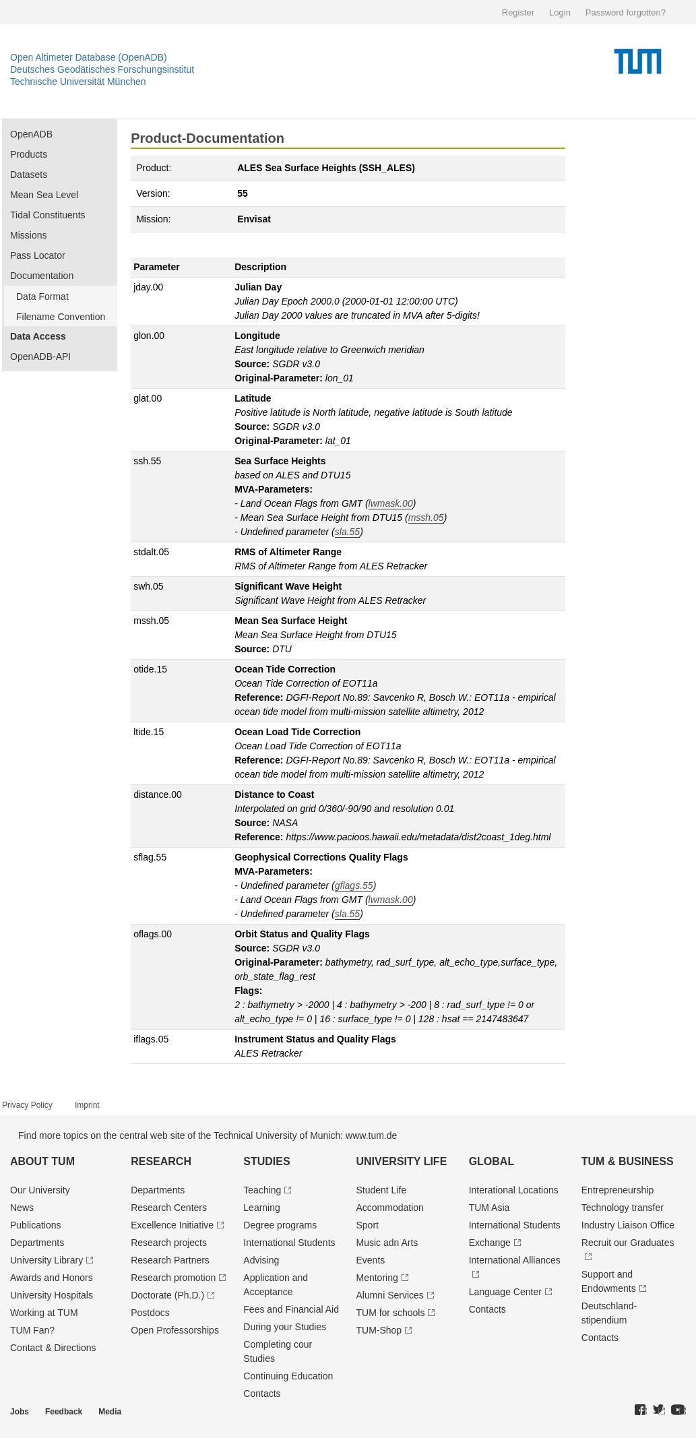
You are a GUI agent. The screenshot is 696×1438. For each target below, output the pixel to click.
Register (518, 12)
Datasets (28, 174)
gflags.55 (354, 885)
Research (161, 1161)
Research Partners (170, 1260)
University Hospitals (51, 1295)
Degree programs (280, 1225)
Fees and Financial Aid (291, 1309)
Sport (367, 1225)
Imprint (87, 1105)
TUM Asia (489, 1207)
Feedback (63, 1411)
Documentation (41, 275)
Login (560, 12)
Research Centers (169, 1207)
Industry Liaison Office (627, 1225)
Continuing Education (288, 1376)
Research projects (169, 1242)
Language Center (505, 1291)
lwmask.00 (391, 503)
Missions (28, 235)
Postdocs (150, 1312)
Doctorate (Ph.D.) (167, 1295)
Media (109, 1411)
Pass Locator (37, 255)
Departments (37, 1242)
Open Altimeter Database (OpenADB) (88, 57)
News (22, 1207)
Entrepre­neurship (617, 1190)
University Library (46, 1260)
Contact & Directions (53, 1347)
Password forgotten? (626, 12)
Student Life (381, 1190)
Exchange (490, 1242)
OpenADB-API (40, 356)
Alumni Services (389, 1295)
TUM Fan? (32, 1330)
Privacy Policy (27, 1105)
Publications (35, 1225)
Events (370, 1260)
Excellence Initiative (172, 1225)
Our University (40, 1190)
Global (492, 1161)
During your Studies (284, 1326)
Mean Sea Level (44, 194)
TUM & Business (627, 1161)
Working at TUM (44, 1312)
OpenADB (31, 134)
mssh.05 (426, 517)
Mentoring (377, 1277)
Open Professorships (175, 1330)
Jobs (19, 1411)
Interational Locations (514, 1190)
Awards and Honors (51, 1277)
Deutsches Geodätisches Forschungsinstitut (102, 69)
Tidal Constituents (48, 215)
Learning (261, 1207)
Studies (266, 1161)
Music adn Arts (387, 1242)
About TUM (42, 1161)
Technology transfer (622, 1207)
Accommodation (389, 1207)
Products (28, 154)
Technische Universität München (78, 81)
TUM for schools (390, 1312)
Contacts (261, 1393)
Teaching (262, 1190)
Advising (261, 1260)
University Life (401, 1161)
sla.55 (347, 531)
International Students (289, 1242)
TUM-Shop (379, 1330)
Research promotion (173, 1277)
